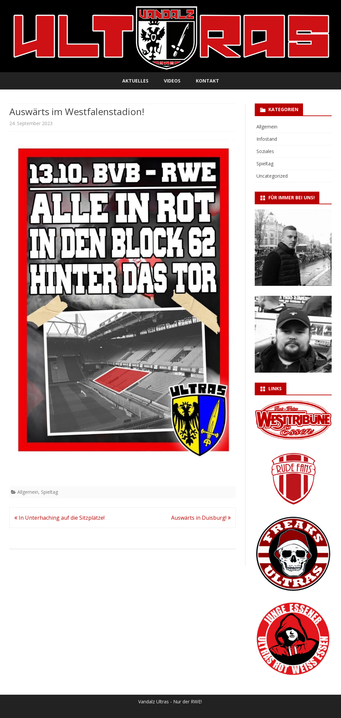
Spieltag (49, 492)
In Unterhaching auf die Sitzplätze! (59, 517)
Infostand (266, 139)
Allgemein (27, 492)
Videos (172, 81)
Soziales (265, 151)
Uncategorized (272, 176)
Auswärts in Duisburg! (201, 517)
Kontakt (207, 81)
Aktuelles (135, 81)
